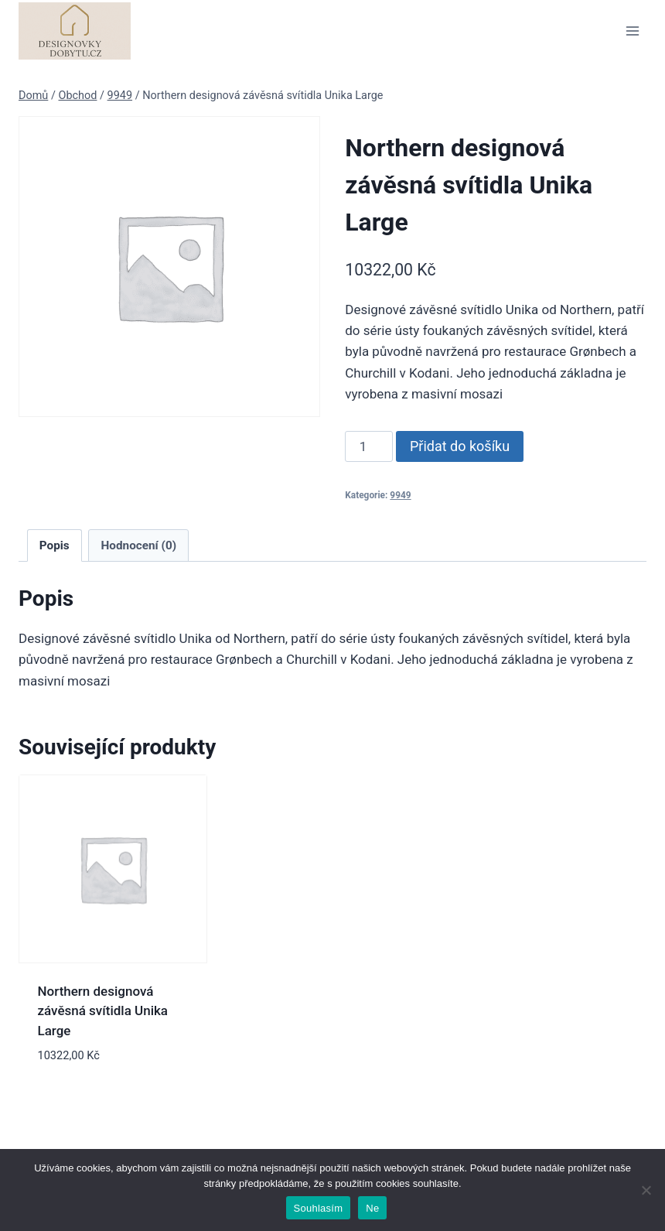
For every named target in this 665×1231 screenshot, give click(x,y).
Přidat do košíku (460, 446)
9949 (400, 495)
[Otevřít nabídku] (632, 31)
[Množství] (369, 446)
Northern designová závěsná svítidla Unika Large (103, 1010)
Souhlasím (318, 1208)
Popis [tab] (54, 545)
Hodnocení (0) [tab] (139, 545)
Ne (372, 1208)
